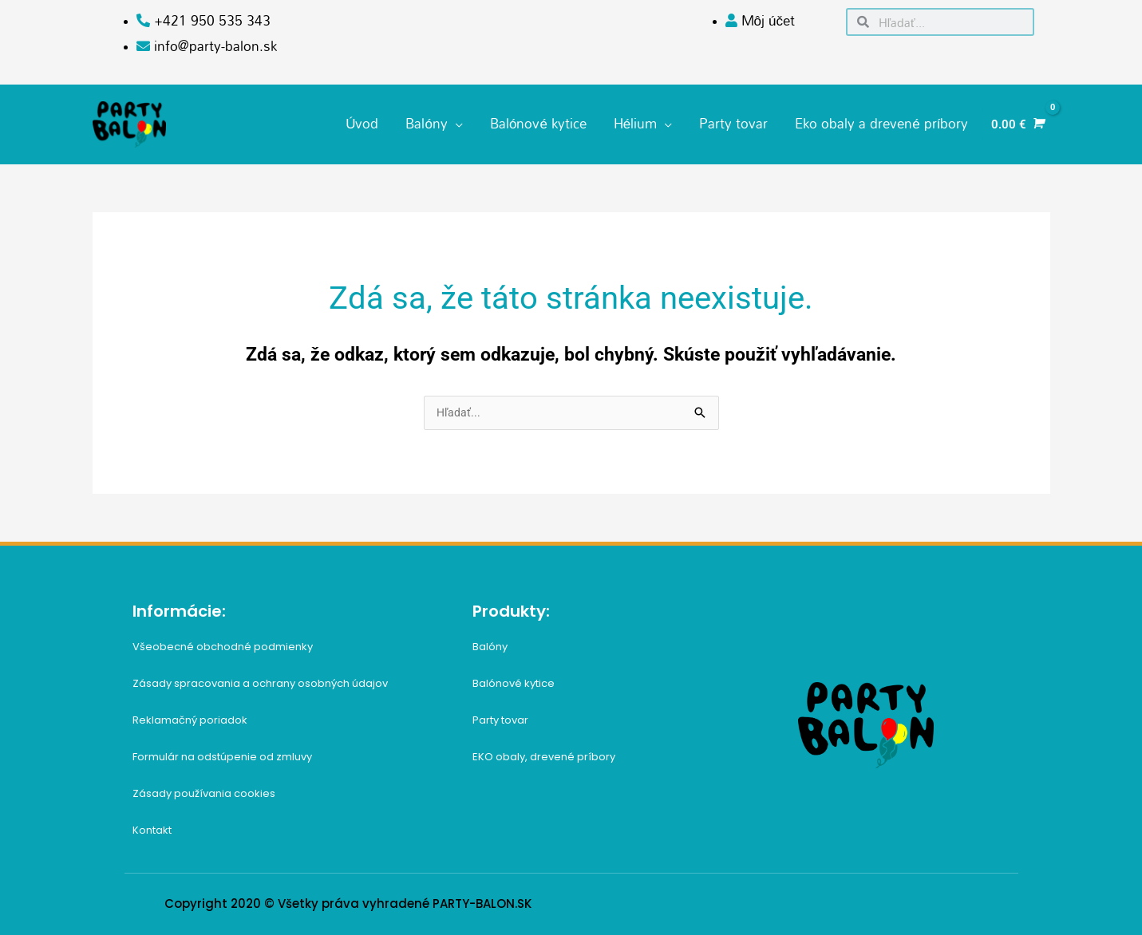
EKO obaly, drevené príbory (543, 750)
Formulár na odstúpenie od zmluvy (222, 750)
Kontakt (152, 823)
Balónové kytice (513, 676)
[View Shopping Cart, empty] (1016, 121)
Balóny (490, 640)
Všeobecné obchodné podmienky (222, 640)
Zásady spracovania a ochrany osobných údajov (260, 676)
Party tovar (500, 713)
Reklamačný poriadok (189, 713)
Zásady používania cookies (203, 787)
